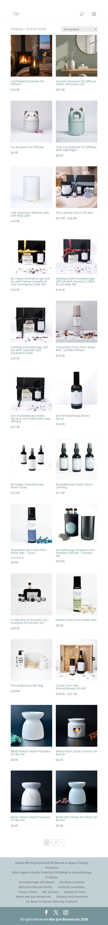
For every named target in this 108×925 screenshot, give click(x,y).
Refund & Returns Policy (35, 887)
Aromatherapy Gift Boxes (36, 882)
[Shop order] (79, 29)
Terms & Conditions (71, 887)
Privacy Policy (27, 892)
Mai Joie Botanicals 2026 (68, 919)
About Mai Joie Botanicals (33, 897)
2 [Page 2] (51, 842)
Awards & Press (74, 892)
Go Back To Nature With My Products (52, 901)
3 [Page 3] (56, 842)
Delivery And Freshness (72, 897)
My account (51, 892)
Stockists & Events (72, 882)
